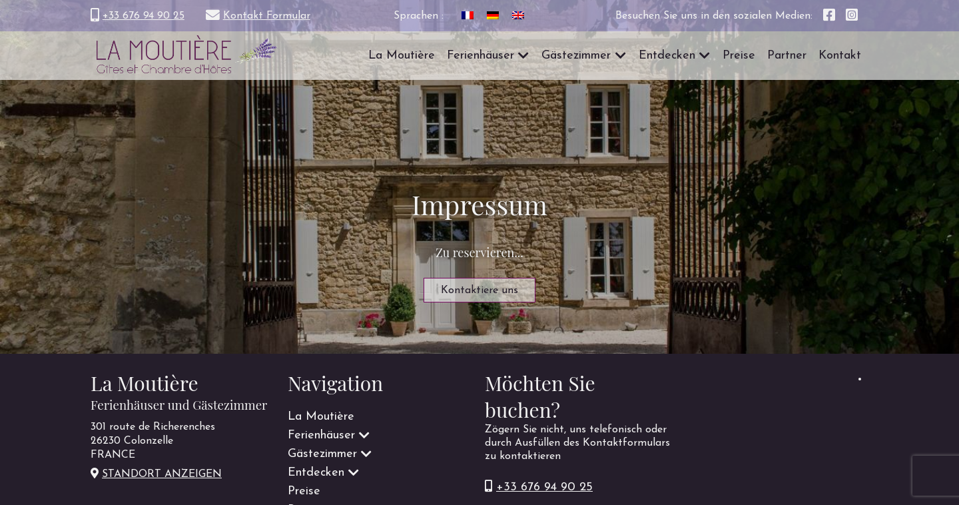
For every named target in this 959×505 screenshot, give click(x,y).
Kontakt (839, 55)
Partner (786, 55)
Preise (739, 55)
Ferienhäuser (480, 55)
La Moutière (401, 55)
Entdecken (667, 55)
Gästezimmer (576, 55)
